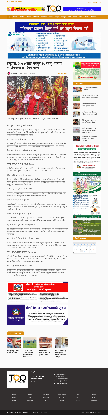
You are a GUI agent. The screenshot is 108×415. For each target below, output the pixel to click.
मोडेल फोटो (94, 400)
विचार (75, 17)
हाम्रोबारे (90, 2)
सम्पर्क (87, 413)
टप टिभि (87, 17)
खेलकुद (57, 17)
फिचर (46, 400)
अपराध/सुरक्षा (46, 398)
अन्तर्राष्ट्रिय (44, 17)
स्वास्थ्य (78, 398)
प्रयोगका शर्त (98, 413)
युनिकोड (95, 2)
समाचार (15, 17)
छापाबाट (93, 17)
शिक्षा (69, 17)
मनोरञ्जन (63, 17)
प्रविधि (50, 17)
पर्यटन (80, 17)
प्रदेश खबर (36, 17)
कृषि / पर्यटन (30, 400)
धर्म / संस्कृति (62, 398)
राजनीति (22, 17)
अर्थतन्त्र (29, 17)
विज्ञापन (92, 413)
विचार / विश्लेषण (62, 395)
